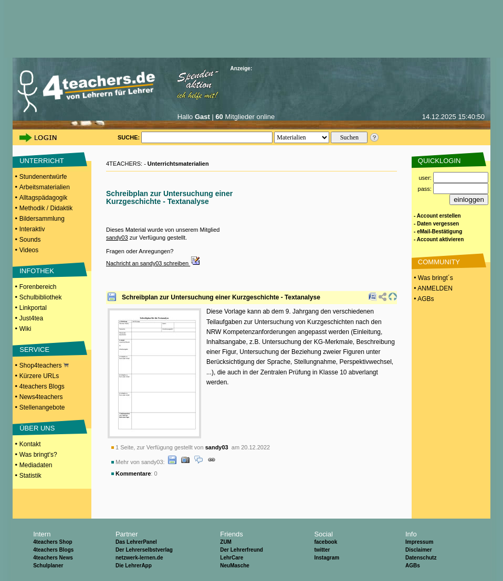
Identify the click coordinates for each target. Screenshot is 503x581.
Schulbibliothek (40, 297)
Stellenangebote (42, 407)
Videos (28, 250)
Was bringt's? (38, 454)
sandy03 (117, 237)
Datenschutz (420, 558)
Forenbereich (38, 286)
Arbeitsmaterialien (44, 187)
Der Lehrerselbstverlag (144, 550)
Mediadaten (36, 465)
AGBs (412, 565)
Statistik (30, 475)
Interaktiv (32, 229)
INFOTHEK (36, 271)
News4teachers (41, 397)
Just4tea (31, 318)
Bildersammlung (42, 218)
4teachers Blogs (42, 386)
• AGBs (423, 299)
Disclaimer (418, 550)
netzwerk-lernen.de (139, 558)
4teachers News (53, 558)
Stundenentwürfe (43, 176)
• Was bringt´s (432, 278)
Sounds (30, 239)
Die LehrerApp (134, 565)
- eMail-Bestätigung (438, 231)
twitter (322, 550)
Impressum (419, 542)
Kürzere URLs (39, 376)
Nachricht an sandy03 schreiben (153, 263)
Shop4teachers (44, 365)
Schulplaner (48, 565)
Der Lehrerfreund (241, 550)
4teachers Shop (52, 542)
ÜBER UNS (37, 428)
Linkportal (33, 307)
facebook (325, 542)
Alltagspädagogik (43, 197)
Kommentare (133, 473)
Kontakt (30, 444)
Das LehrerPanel (136, 542)
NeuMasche (234, 565)
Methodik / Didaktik (45, 208)
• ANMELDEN (432, 288)
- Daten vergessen (436, 224)
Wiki (25, 328)
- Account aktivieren (439, 239)
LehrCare (231, 558)
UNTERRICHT (41, 161)
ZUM (226, 542)
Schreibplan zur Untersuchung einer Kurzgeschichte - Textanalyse (221, 297)
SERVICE (34, 349)
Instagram (326, 558)
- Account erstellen (437, 216)
